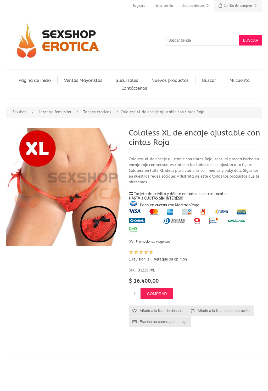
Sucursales (127, 80)
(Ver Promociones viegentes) (150, 241)
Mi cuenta (240, 80)
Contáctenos (134, 88)
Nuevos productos (170, 80)
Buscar (209, 80)
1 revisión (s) (139, 259)
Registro (139, 6)
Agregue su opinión (170, 259)
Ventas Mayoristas (83, 80)
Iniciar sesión (163, 6)
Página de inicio (35, 80)
